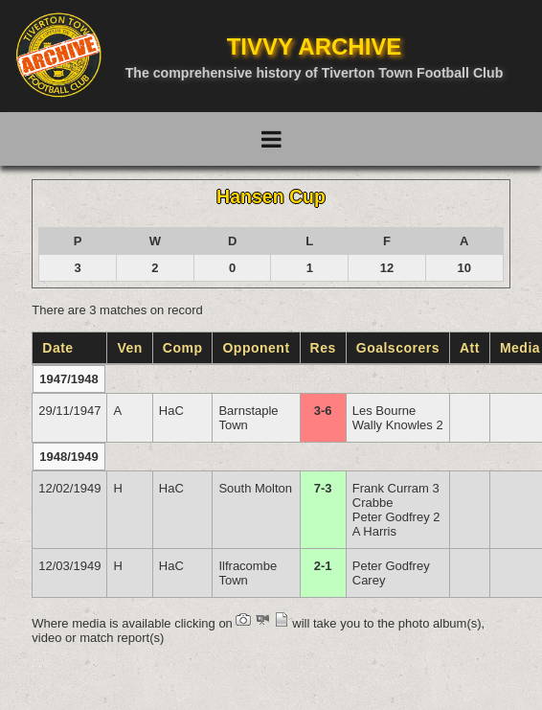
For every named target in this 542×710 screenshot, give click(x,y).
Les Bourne (384, 410)
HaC (171, 410)
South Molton (255, 488)
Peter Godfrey (391, 566)
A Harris (374, 531)
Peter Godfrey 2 (396, 517)
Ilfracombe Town (247, 573)
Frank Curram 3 (396, 488)
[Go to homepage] (58, 54)
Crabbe (373, 502)
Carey (369, 580)
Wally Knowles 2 (397, 425)
